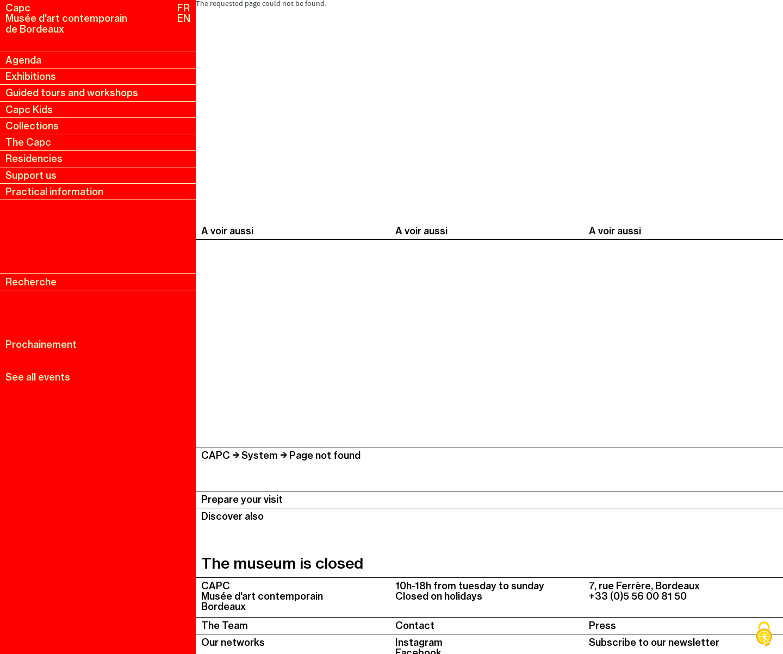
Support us (31, 175)
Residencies (34, 158)
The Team (224, 625)
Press (602, 625)
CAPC (215, 455)
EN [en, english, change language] (183, 18)
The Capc (28, 142)
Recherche (31, 282)
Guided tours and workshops (71, 92)
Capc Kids (29, 109)
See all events (37, 377)
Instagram (419, 642)
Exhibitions (30, 76)
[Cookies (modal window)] (764, 635)
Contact (414, 625)
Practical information (54, 191)
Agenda (23, 60)
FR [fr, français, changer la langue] (183, 8)
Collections (32, 126)
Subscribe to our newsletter (654, 642)
